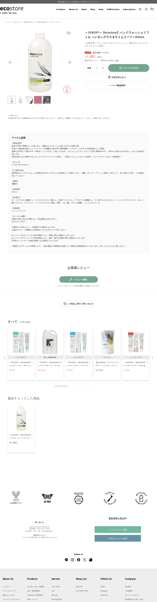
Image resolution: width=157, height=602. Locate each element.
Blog (93, 9)
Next (152, 355)
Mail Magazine (57, 588)
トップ (7, 22)
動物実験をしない (9, 593)
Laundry (36, 576)
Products (60, 9)
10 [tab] (100, 383)
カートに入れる (131, 68)
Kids (32, 593)
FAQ (53, 580)
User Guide (56, 576)
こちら (110, 246)
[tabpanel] (21, 351)
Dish (34, 580)
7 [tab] (89, 383)
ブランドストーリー (10, 580)
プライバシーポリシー (132, 584)
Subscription (129, 9)
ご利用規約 (129, 580)
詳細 (117, 60)
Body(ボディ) (29, 22)
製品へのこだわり (9, 584)
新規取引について (39, 524)
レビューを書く (81, 279)
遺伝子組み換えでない (10, 597)
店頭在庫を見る (118, 77)
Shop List (79, 576)
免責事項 (128, 593)
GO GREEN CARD (82, 580)
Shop (100, 9)
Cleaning (35, 584)
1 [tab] (61, 383)
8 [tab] (93, 383)
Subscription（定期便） (60, 593)
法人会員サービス (131, 597)
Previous (5, 355)
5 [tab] (81, 383)
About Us (73, 9)
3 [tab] (73, 383)
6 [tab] (85, 383)
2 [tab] (69, 383)
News (84, 9)
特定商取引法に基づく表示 (134, 588)
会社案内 (128, 576)
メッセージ (6, 576)
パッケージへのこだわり (11, 588)
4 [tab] (77, 383)
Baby (33, 588)
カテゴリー (17, 22)
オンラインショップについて (39, 516)
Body (33, 597)
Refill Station (113, 9)
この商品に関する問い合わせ (80, 303)
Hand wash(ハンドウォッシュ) (48, 22)
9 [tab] (96, 383)
